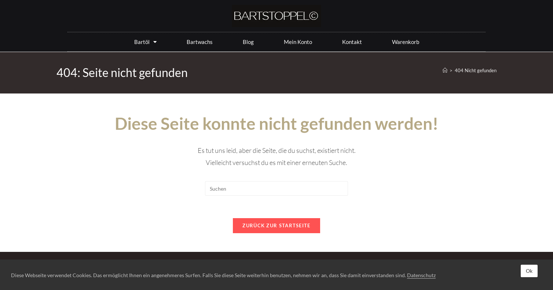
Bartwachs (200, 41)
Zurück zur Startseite (276, 225)
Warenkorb (405, 41)
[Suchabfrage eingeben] (276, 188)
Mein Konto (298, 41)
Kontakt (352, 41)
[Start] (445, 70)
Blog (248, 41)
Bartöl (145, 42)
